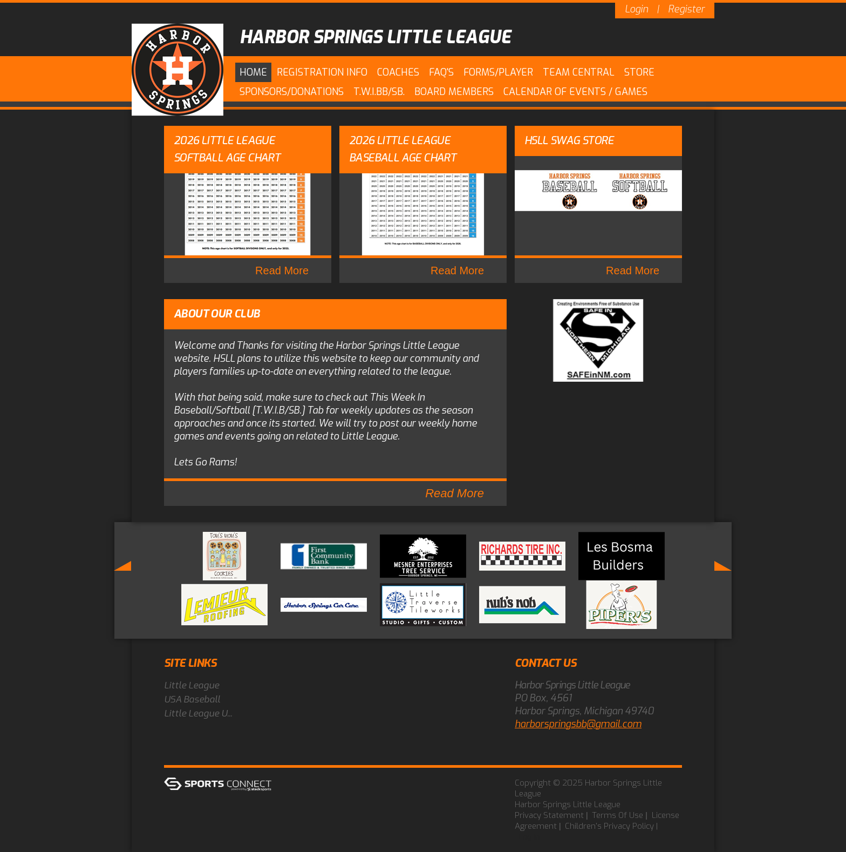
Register (686, 9)
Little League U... (198, 713)
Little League (191, 685)
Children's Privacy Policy (609, 826)
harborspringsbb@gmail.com (578, 724)
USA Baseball (192, 699)
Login (636, 9)
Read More (282, 270)
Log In (529, 837)
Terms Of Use (617, 815)
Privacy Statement (549, 815)
